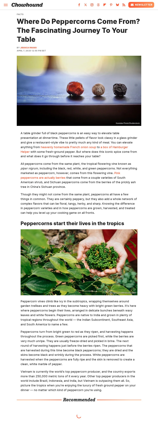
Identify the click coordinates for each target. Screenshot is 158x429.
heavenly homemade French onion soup (68, 147)
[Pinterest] (111, 6)
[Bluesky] (117, 6)
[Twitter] (85, 6)
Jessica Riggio (28, 47)
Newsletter (141, 4)
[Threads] (98, 6)
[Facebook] (79, 6)
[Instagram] (92, 6)
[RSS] (124, 6)
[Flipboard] (105, 6)
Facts (20, 14)
